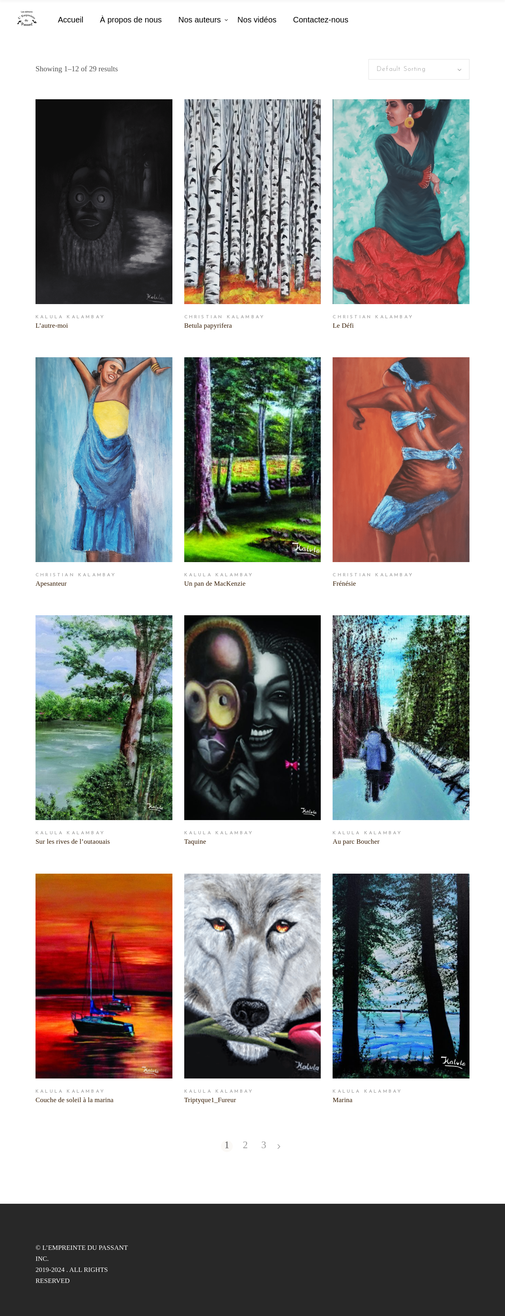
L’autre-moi (52, 325)
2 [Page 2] (245, 1145)
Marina (342, 1100)
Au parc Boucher (356, 841)
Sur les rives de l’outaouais (73, 841)
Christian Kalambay (225, 317)
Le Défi (343, 325)
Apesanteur (51, 583)
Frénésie (344, 583)
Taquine (195, 841)
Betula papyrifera (208, 325)
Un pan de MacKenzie (215, 583)
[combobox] (418, 69)
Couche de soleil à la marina (75, 1100)
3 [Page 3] (263, 1145)
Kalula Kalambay (70, 317)
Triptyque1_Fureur (210, 1100)
